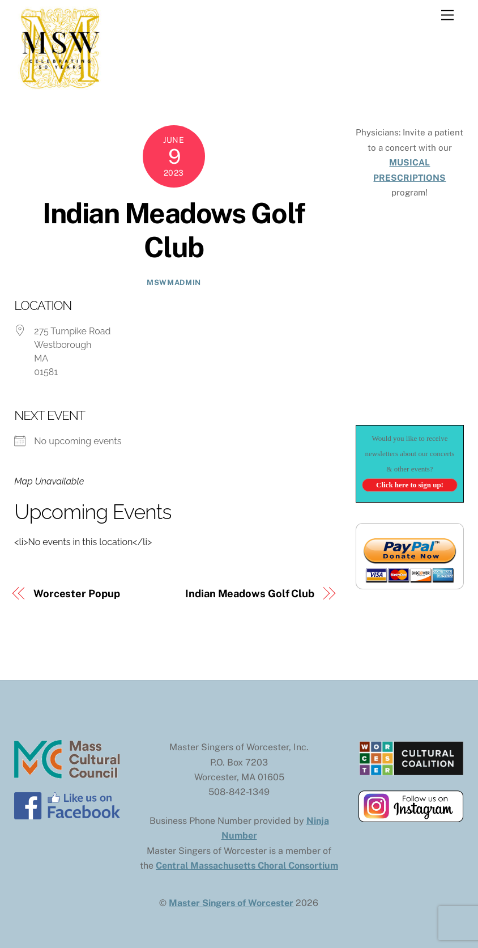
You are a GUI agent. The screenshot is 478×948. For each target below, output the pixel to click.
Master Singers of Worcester (231, 903)
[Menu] (447, 16)
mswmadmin (174, 282)
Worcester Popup (76, 594)
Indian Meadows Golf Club (173, 230)
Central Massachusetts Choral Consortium (247, 865)
